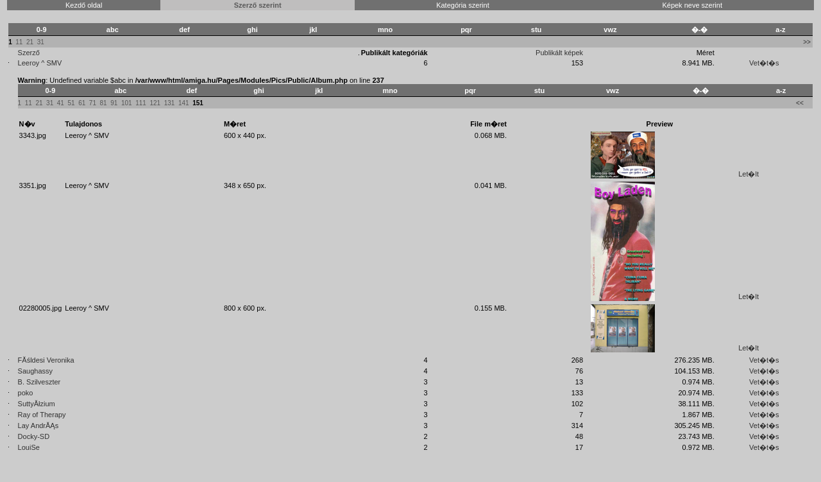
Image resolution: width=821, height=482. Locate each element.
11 (18, 42)
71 (92, 103)
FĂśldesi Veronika (46, 360)
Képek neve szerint (692, 5)
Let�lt (748, 174)
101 (126, 103)
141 (183, 103)
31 (40, 42)
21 (29, 42)
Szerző (29, 52)
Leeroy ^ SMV (40, 63)
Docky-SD (34, 436)
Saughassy (35, 371)
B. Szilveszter (39, 382)
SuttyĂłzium (36, 404)
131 (169, 103)
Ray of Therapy (42, 414)
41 (60, 103)
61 (81, 103)
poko (25, 393)
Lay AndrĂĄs (38, 425)
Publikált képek (559, 52)
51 (70, 103)
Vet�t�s (764, 63)
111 (140, 103)
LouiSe (29, 447)
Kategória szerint (462, 5)
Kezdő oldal (84, 5)
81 (103, 103)
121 (154, 103)
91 (113, 103)
